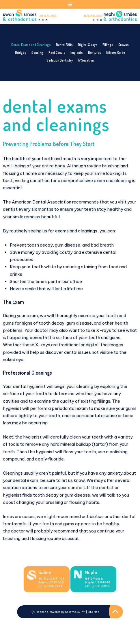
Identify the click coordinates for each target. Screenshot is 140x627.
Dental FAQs (64, 44)
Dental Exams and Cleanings (31, 44)
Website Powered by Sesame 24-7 (58, 612)
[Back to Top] (115, 611)
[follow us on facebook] (39, 21)
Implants (76, 52)
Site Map (93, 611)
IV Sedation (86, 60)
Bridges (20, 52)
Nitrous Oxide (115, 52)
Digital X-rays (87, 44)
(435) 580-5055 (93, 16)
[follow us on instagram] (43, 21)
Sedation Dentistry (59, 60)
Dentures (94, 52)
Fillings (107, 44)
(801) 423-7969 (47, 16)
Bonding (37, 52)
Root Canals (56, 52)
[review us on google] (46, 21)
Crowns (123, 44)
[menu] (70, 5)
